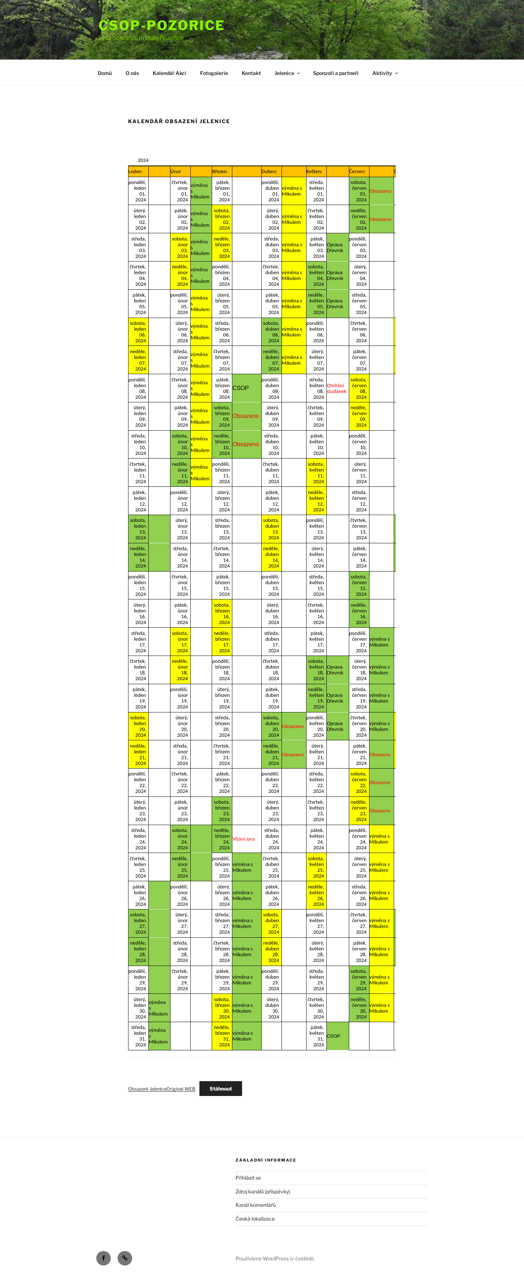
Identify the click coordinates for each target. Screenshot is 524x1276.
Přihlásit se (248, 1178)
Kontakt (251, 73)
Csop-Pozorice (161, 25)
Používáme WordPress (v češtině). (275, 1258)
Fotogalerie (214, 73)
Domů (105, 73)
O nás (132, 73)
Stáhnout (221, 1088)
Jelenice (288, 73)
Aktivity (385, 73)
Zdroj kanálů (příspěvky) (263, 1191)
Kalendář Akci (169, 73)
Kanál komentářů (256, 1205)
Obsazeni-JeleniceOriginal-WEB (161, 1089)
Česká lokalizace (255, 1219)
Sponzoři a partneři (336, 73)
